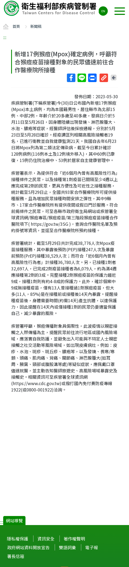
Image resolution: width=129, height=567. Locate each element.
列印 (92, 78)
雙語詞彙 (67, 547)
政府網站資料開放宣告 (28, 547)
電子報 (91, 547)
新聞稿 (35, 26)
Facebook (70, 78)
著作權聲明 (74, 538)
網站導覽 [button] (14, 520)
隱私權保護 (17, 538)
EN (103, 11)
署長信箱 (15, 556)
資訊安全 (45, 538)
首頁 (16, 26)
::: (4, 37)
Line (81, 78)
